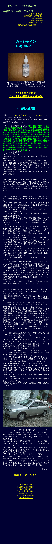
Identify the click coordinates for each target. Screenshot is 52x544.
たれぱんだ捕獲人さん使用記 (26, 96)
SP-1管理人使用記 (26, 93)
